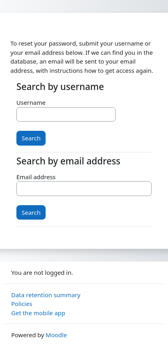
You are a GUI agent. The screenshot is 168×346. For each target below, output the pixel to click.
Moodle (56, 335)
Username (31, 102)
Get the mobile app (38, 313)
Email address (36, 177)
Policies (21, 304)
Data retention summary (45, 295)
